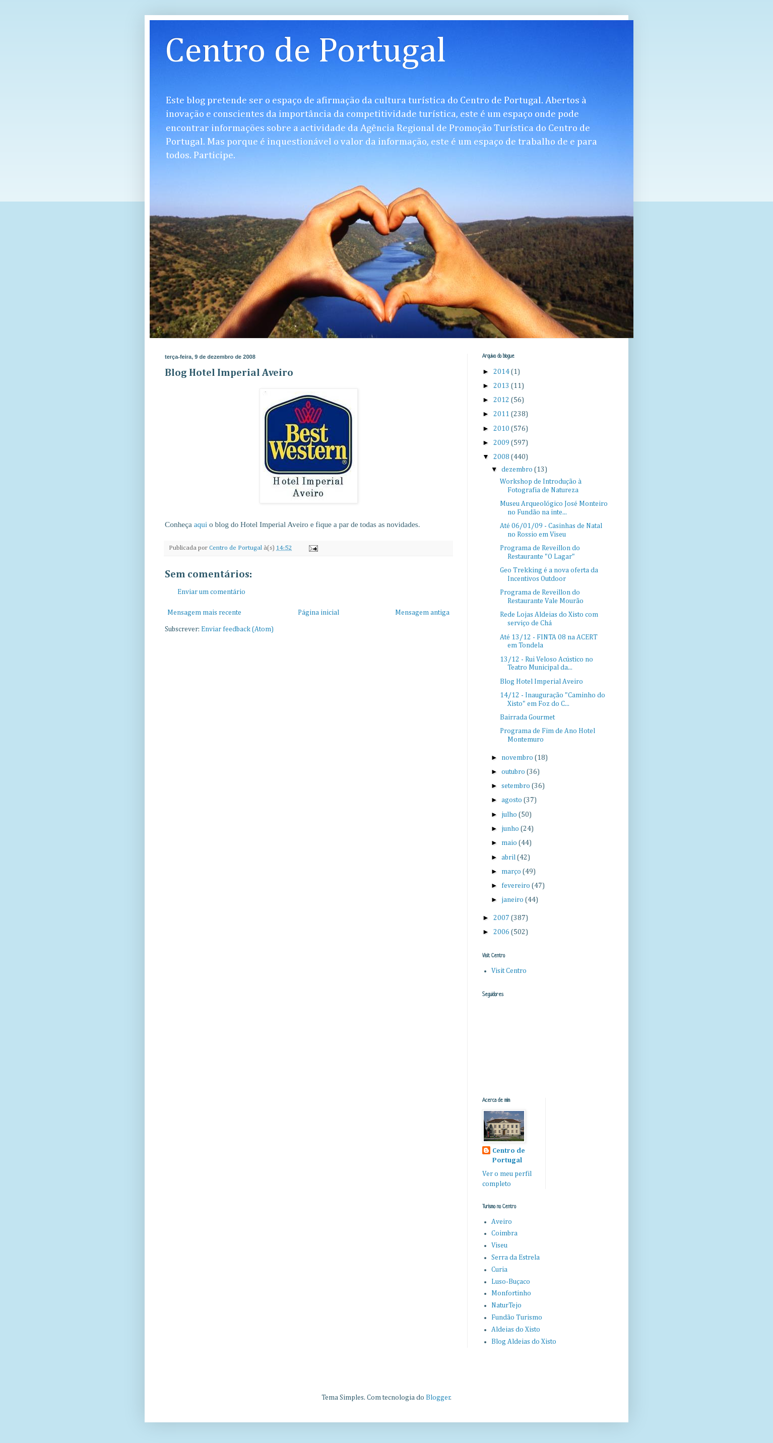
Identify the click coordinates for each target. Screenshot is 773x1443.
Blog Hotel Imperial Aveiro (541, 681)
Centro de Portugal (305, 52)
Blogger (438, 1397)
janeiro (513, 899)
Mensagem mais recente (204, 612)
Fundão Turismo (516, 1317)
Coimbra (504, 1233)
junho (511, 828)
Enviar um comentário (211, 592)
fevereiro (516, 885)
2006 (502, 932)
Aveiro (501, 1221)
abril (509, 857)
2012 (502, 400)
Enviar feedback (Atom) (237, 629)
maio (510, 842)
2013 (502, 385)
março (512, 871)
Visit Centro (509, 970)
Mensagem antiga (422, 612)
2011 (502, 414)
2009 (502, 442)
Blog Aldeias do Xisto (523, 1341)
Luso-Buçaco (510, 1281)
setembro (516, 786)
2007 (502, 918)
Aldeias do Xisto (515, 1329)
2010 (502, 428)
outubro (514, 771)
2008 (502, 457)
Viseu (499, 1245)
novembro (518, 757)
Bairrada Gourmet (527, 717)
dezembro (517, 469)
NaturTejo (506, 1305)
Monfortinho (511, 1293)
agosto (512, 800)
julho (510, 814)
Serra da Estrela (515, 1257)
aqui (201, 524)
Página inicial (318, 612)
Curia (499, 1269)
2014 (502, 371)
